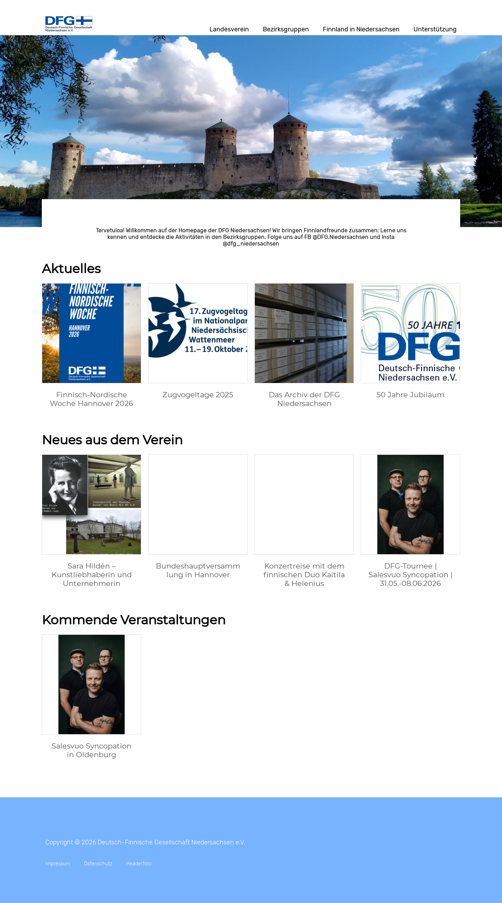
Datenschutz (98, 864)
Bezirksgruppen (286, 29)
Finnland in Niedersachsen (361, 29)
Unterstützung (435, 29)
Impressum (57, 864)
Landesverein (229, 29)
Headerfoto (139, 864)
